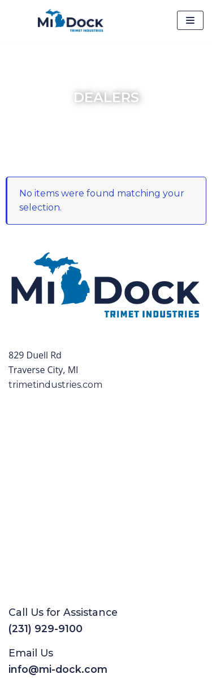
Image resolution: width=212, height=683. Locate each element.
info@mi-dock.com (57, 669)
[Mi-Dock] (71, 20)
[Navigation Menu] (190, 20)
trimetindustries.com (55, 384)
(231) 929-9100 (45, 628)
